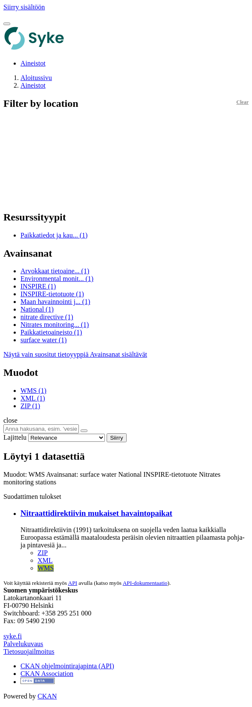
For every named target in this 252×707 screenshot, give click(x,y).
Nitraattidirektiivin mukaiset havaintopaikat (96, 513)
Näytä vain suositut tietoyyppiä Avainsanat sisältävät (75, 354)
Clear (242, 102)
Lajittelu (14, 437)
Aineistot (33, 63)
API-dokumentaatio (145, 583)
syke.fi (12, 636)
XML (45, 560)
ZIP (43, 552)
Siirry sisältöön (24, 7)
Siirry (116, 438)
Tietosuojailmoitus (28, 651)
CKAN (47, 696)
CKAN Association (46, 673)
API (72, 583)
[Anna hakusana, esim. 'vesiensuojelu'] (41, 428)
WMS (46, 568)
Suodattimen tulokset (32, 496)
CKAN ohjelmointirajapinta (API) (67, 666)
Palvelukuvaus (23, 643)
